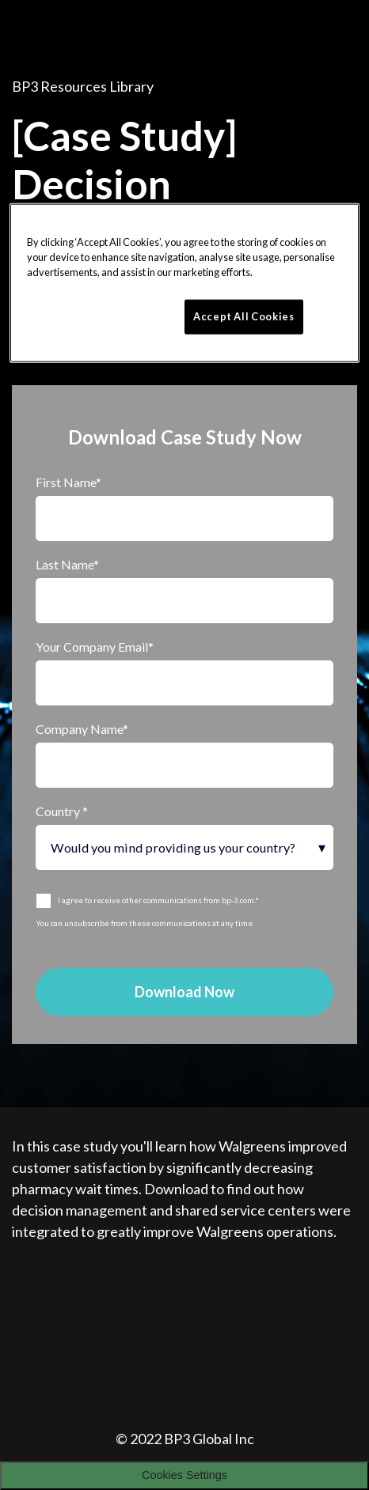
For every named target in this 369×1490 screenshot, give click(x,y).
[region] (185, 282)
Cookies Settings (184, 1475)
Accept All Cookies (244, 316)
